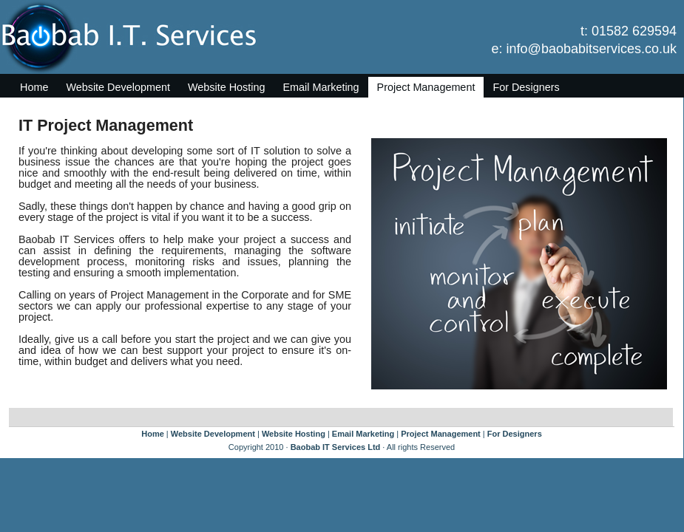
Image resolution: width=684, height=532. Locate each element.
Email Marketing (320, 87)
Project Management (426, 87)
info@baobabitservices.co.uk (592, 48)
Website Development (118, 87)
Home (34, 87)
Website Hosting (226, 87)
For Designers (525, 87)
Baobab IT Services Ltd (336, 447)
